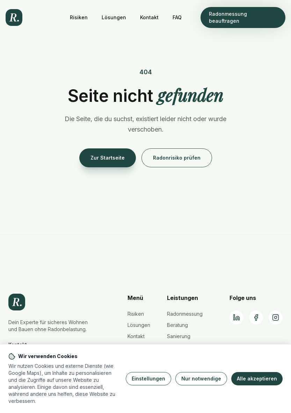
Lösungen (114, 17)
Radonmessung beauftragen (228, 17)
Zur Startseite (107, 158)
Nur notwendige (201, 379)
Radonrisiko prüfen (177, 158)
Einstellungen (148, 379)
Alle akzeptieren (257, 379)
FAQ (177, 17)
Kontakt (149, 17)
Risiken (79, 17)
